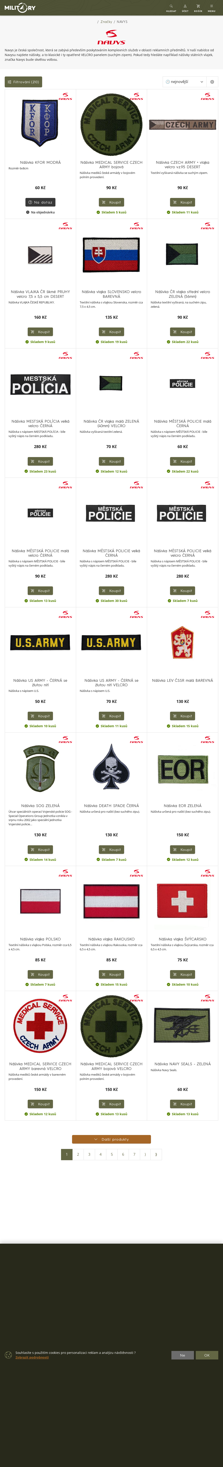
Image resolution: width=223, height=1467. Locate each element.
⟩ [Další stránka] (145, 1154)
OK (207, 1355)
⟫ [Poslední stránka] (156, 1154)
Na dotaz (40, 202)
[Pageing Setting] (212, 82)
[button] (185, 7)
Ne (182, 1355)
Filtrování (23, 82)
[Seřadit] (184, 82)
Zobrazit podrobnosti (32, 1357)
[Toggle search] (171, 7)
